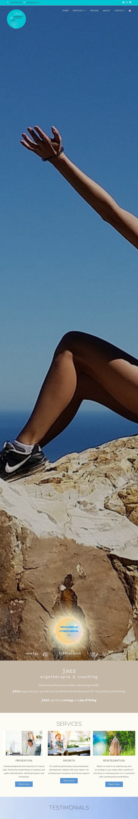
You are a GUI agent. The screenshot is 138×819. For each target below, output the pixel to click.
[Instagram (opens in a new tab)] (127, 2)
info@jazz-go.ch (32, 2)
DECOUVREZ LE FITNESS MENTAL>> (69, 644)
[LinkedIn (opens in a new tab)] (130, 2)
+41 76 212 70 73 (16, 2)
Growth (69, 761)
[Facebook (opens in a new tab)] (123, 2)
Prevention (24, 761)
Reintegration (114, 761)
